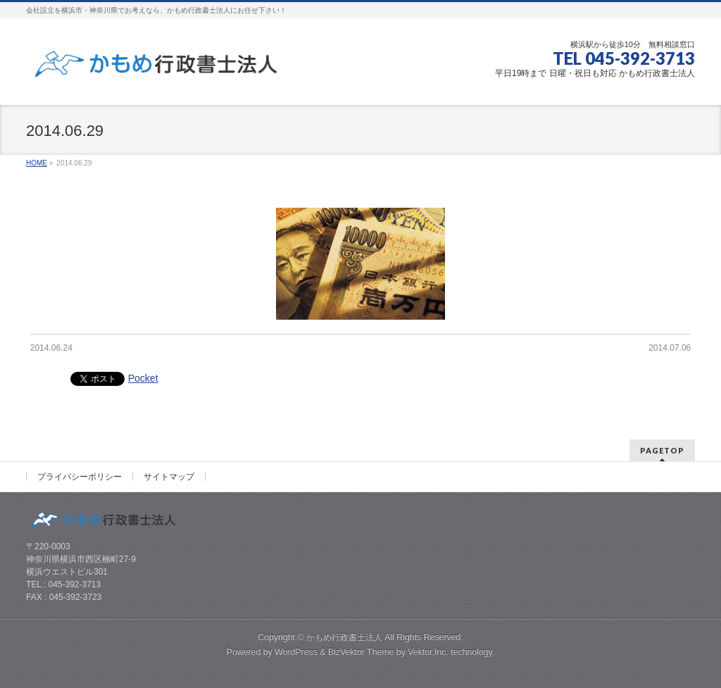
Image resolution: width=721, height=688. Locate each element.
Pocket (143, 378)
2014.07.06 (669, 348)
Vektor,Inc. (428, 652)
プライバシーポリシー (79, 477)
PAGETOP (662, 450)
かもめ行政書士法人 (344, 637)
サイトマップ (169, 477)
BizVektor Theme (361, 652)
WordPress (296, 652)
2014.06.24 (51, 348)
